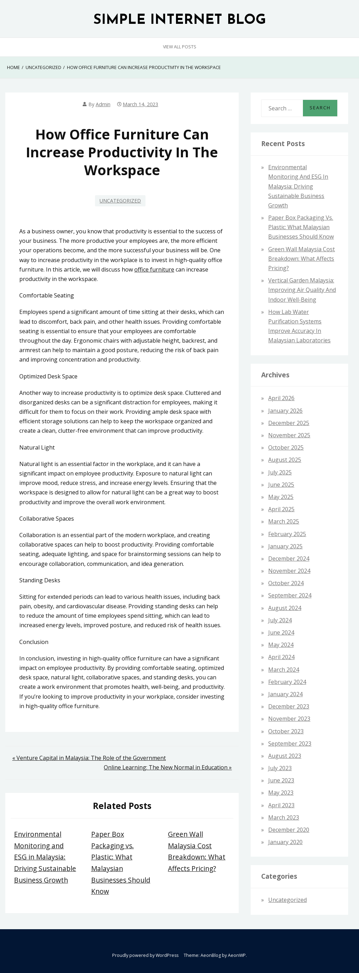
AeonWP (237, 955)
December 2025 (288, 423)
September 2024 (289, 595)
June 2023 (281, 780)
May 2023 (280, 792)
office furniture (154, 269)
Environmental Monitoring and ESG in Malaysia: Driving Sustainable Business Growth (45, 857)
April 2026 (281, 398)
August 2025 (284, 460)
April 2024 (281, 657)
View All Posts (179, 47)
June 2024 (281, 632)
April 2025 (281, 509)
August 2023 (284, 756)
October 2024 (286, 583)
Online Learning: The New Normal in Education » (168, 767)
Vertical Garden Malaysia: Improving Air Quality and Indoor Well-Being (302, 289)
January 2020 (285, 842)
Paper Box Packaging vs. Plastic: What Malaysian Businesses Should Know (301, 227)
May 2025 (280, 497)
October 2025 (286, 447)
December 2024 (288, 558)
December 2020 (288, 830)
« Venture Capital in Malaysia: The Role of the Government (89, 758)
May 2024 (280, 645)
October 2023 (286, 731)
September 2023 (289, 743)
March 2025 (283, 521)
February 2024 (287, 682)
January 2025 (285, 546)
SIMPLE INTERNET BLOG (179, 20)
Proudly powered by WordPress (145, 955)
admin (103, 104)
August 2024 (284, 608)
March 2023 (283, 817)
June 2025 (281, 484)
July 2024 (280, 620)
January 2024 (285, 694)
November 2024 (289, 571)
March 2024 (283, 669)
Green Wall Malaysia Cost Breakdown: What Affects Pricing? (301, 258)
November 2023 (289, 718)
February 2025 (287, 534)
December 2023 (288, 706)
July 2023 (280, 768)
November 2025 (289, 435)
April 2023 (281, 805)
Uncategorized (120, 200)
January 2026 (285, 410)
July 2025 (280, 472)
